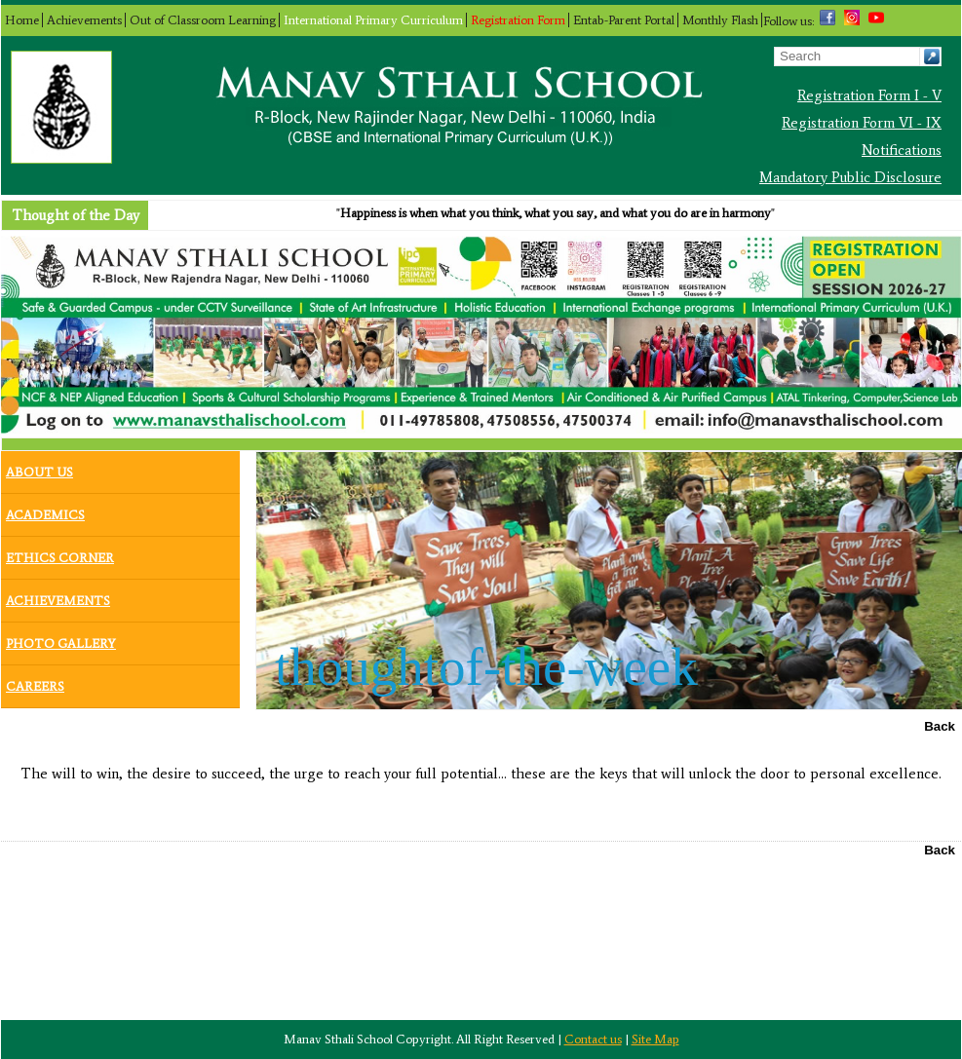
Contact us (593, 1039)
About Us (39, 468)
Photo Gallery (61, 639)
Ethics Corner (60, 553)
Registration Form (518, 20)
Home (22, 20)
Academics (45, 510)
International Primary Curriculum (373, 20)
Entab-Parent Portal (623, 20)
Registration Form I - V (869, 95)
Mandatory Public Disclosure (850, 177)
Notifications (902, 150)
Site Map (655, 1039)
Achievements (84, 20)
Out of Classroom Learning (203, 20)
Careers (35, 682)
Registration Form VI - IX (862, 123)
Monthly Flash (720, 20)
